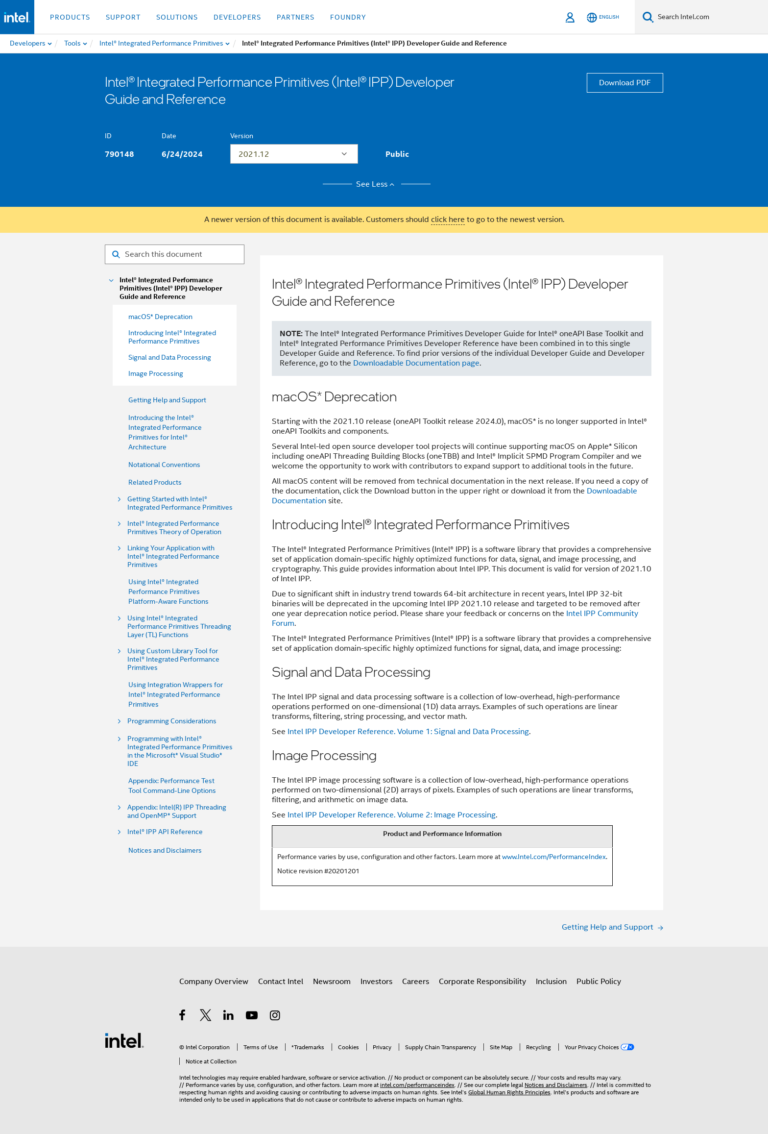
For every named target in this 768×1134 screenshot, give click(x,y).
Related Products (155, 482)
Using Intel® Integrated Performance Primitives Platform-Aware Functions (168, 591)
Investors (376, 981)
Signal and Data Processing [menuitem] (169, 357)
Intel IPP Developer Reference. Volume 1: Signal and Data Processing (408, 732)
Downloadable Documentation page (416, 363)
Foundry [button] (348, 17)
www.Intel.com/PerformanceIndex (554, 856)
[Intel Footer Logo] (124, 1040)
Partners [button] (295, 17)
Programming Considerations (171, 721)
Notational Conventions (164, 464)
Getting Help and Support (167, 399)
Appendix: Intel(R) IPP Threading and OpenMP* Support (176, 811)
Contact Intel (280, 981)
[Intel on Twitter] (206, 1017)
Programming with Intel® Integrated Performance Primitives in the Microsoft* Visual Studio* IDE (180, 751)
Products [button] (70, 17)
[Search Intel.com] (711, 17)
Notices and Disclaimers (165, 850)
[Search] (648, 17)
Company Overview (213, 981)
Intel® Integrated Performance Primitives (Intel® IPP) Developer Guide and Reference (171, 288)
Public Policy (598, 981)
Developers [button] (237, 17)
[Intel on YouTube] (252, 1017)
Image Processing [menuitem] (155, 373)
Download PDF (625, 83)
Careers (415, 981)
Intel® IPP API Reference (165, 832)
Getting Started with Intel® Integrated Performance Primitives (180, 503)
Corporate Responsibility (482, 981)
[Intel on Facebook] (183, 1017)
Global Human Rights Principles (509, 1092)
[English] (603, 17)
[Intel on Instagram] (275, 1017)
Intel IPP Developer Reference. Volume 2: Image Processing (392, 815)
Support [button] (123, 17)
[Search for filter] (174, 254)
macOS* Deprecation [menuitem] (160, 316)
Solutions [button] (177, 17)
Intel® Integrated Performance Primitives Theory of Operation (174, 527)
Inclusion (551, 981)
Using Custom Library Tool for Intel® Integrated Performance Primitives (173, 659)
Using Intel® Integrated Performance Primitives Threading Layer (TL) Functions (179, 626)
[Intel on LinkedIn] (229, 1017)
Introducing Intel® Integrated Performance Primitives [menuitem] (172, 336)
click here (448, 219)
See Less (377, 184)
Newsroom (332, 981)
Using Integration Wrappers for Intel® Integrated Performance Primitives (175, 694)
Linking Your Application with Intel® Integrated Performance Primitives (173, 556)
